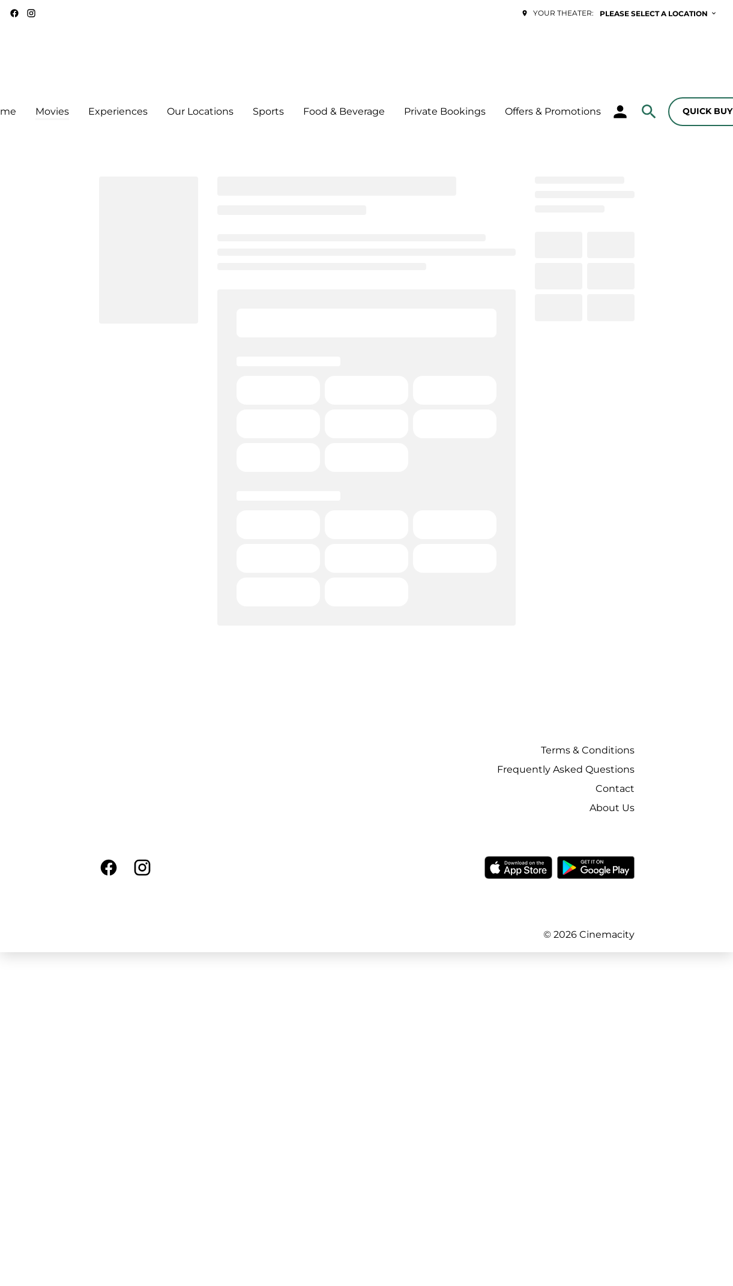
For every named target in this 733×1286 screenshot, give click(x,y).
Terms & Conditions (588, 750)
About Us (612, 808)
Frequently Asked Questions (566, 769)
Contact (615, 788)
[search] (649, 111)
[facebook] (14, 13)
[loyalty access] (620, 111)
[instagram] (31, 13)
